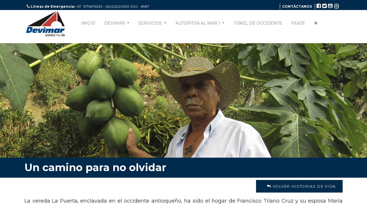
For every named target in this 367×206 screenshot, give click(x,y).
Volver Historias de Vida (299, 186)
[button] (315, 24)
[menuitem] (88, 24)
